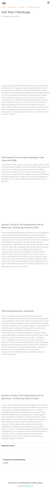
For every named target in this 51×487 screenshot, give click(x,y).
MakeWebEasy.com (28, 486)
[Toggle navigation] (48, 3)
